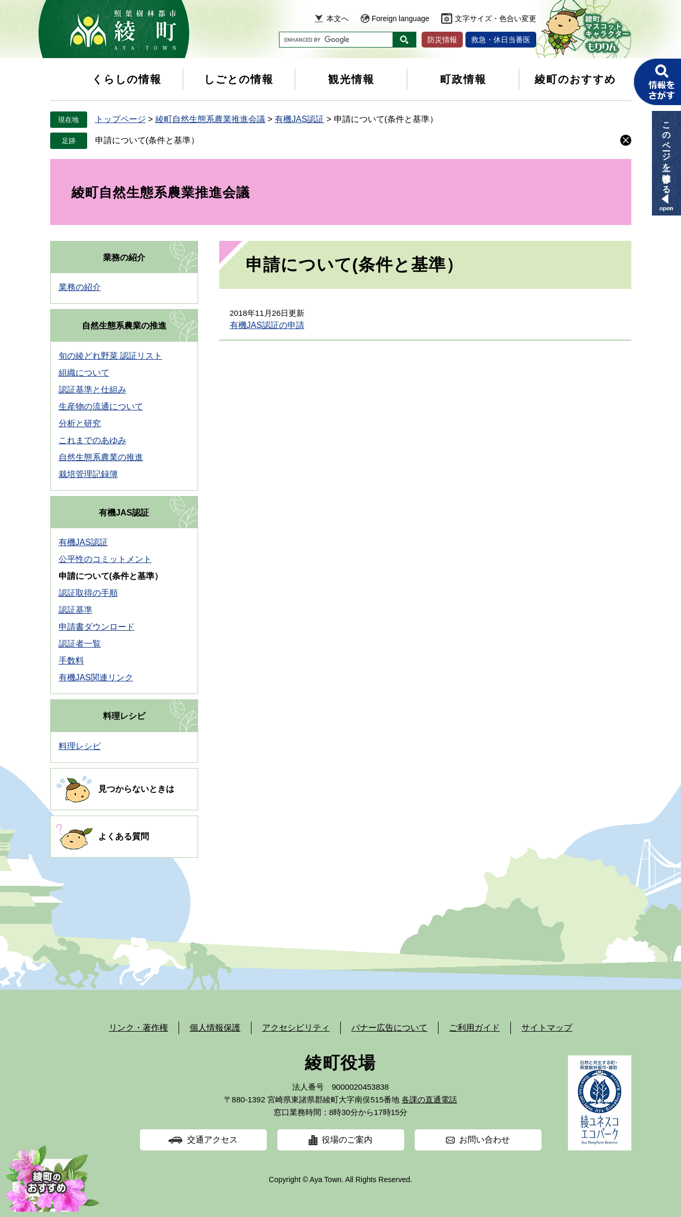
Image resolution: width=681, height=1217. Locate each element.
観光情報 (351, 79)
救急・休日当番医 (500, 39)
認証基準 (75, 609)
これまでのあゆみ (92, 440)
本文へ (337, 18)
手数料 (71, 660)
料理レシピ (124, 716)
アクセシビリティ (296, 1027)
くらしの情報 (127, 79)
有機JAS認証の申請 (267, 325)
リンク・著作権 (138, 1027)
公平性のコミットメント (105, 559)
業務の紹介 (124, 257)
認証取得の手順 (88, 592)
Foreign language (401, 18)
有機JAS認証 (299, 119)
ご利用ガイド (474, 1027)
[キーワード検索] (336, 39)
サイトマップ (546, 1027)
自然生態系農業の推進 (124, 325)
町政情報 (463, 79)
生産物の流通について (101, 406)
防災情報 (442, 39)
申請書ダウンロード (97, 626)
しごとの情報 (239, 79)
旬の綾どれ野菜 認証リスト (110, 355)
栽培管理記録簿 (88, 474)
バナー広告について (389, 1027)
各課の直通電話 (429, 1099)
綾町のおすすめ (575, 79)
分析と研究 (80, 423)
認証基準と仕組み (92, 389)
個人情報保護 (215, 1027)
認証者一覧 (80, 643)
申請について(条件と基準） (147, 140)
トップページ (120, 119)
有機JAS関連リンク (96, 677)
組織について (84, 372)
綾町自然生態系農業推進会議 (210, 119)
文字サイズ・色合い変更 (495, 18)
